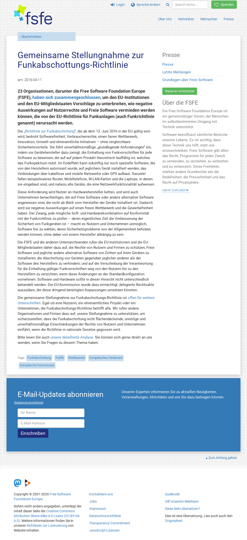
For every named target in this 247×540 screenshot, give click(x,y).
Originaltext (173, 521)
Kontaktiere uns (101, 494)
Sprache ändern (145, 5)
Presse (229, 19)
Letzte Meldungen (176, 72)
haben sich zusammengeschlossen (66, 97)
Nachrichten (31, 37)
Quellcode (172, 494)
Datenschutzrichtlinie (105, 516)
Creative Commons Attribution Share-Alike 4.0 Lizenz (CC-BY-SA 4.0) (47, 516)
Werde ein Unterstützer (179, 91)
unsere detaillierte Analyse (71, 337)
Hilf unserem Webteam (182, 501)
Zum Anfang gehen (222, 458)
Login (118, 5)
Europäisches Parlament (106, 358)
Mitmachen (208, 19)
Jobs (93, 501)
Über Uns (165, 19)
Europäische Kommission (37, 365)
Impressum (97, 509)
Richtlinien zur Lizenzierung (47, 525)
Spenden (224, 5)
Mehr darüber (173, 190)
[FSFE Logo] (33, 15)
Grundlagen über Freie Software (187, 80)
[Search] (167, 4)
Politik (59, 358)
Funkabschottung (39, 358)
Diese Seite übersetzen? (182, 509)
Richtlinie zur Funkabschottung (50, 131)
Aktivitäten (186, 19)
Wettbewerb (76, 358)
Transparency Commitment (109, 523)
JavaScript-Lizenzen (104, 530)
